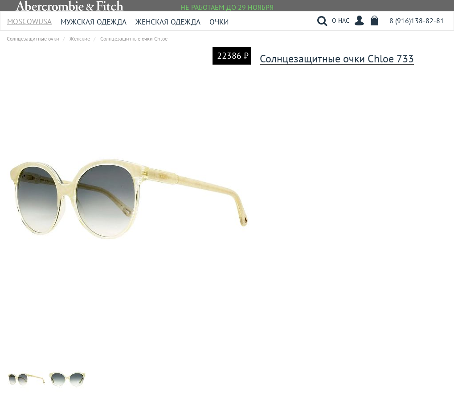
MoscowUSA (29, 18)
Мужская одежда (94, 22)
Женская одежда (167, 22)
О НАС (340, 20)
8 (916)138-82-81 (416, 20)
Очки (219, 22)
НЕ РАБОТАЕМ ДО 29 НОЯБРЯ (227, 7)
